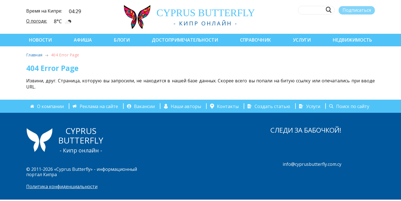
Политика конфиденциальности (61, 186)
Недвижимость (352, 40)
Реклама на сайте (99, 106)
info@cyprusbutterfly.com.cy (312, 164)
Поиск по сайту (352, 106)
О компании (50, 106)
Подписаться (357, 10)
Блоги (122, 40)
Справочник (255, 40)
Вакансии (144, 106)
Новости (40, 40)
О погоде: (36, 21)
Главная (34, 55)
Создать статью (272, 106)
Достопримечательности (185, 40)
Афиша (83, 40)
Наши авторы (186, 106)
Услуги (302, 40)
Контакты (228, 106)
